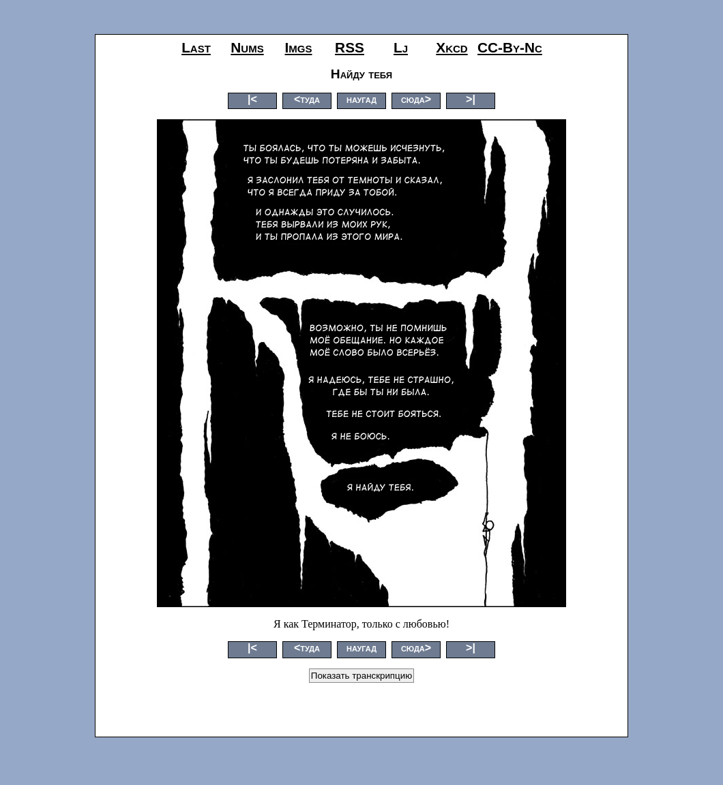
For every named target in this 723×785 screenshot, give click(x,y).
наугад (361, 99)
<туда (307, 99)
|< (252, 99)
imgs (298, 47)
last (196, 47)
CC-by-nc (509, 47)
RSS (349, 47)
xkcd (451, 47)
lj (401, 47)
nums (247, 47)
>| (470, 99)
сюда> (416, 99)
